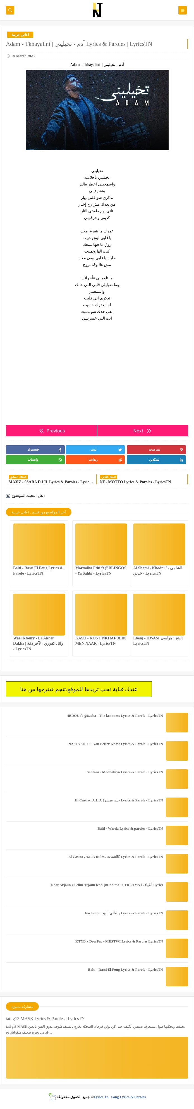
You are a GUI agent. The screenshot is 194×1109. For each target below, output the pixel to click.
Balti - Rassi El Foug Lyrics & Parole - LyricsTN (125, 969)
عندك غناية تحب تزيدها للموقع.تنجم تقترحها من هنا (79, 689)
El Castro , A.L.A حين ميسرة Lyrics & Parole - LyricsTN (119, 800)
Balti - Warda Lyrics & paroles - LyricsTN (130, 828)
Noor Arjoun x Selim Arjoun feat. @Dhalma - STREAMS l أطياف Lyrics (107, 885)
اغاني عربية (20, 34)
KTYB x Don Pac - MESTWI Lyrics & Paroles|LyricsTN (119, 941)
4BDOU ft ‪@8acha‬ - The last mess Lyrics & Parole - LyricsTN (115, 715)
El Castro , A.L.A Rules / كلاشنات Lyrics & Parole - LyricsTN (115, 857)
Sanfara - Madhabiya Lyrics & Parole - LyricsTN (125, 772)
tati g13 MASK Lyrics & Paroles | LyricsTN (45, 1018)
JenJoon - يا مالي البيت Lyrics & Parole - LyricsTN (124, 913)
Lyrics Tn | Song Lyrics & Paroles (120, 1097)
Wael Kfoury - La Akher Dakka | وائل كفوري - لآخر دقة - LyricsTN (38, 643)
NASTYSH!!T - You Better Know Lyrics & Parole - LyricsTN (115, 744)
